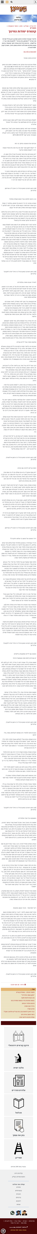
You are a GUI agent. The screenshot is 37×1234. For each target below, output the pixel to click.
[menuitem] (18, 1037)
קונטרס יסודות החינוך (22, 31)
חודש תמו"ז (30, 1009)
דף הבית (33, 26)
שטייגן (26, 26)
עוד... (32, 989)
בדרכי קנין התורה (29, 1006)
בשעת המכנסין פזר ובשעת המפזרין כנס (22, 1000)
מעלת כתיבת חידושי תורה (26, 1017)
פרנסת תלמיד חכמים (28, 1003)
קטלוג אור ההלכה (19, 1184)
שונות (18, 1204)
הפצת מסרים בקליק (18, 1177)
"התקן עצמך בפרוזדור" (27, 995)
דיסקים (18, 1201)
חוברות (18, 1194)
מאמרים (33, 28)
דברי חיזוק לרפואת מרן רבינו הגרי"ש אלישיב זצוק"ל (19, 1012)
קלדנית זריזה (18, 1173)
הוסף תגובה (14, 985)
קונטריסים (18, 1190)
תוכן (20, 26)
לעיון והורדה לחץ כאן (30, 52)
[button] (11, 2)
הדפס (22, 985)
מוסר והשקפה (13, 26)
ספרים (18, 1187)
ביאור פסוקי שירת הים (27, 1014)
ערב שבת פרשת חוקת (27, 998)
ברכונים (18, 1197)
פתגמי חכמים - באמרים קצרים (25, 992)
